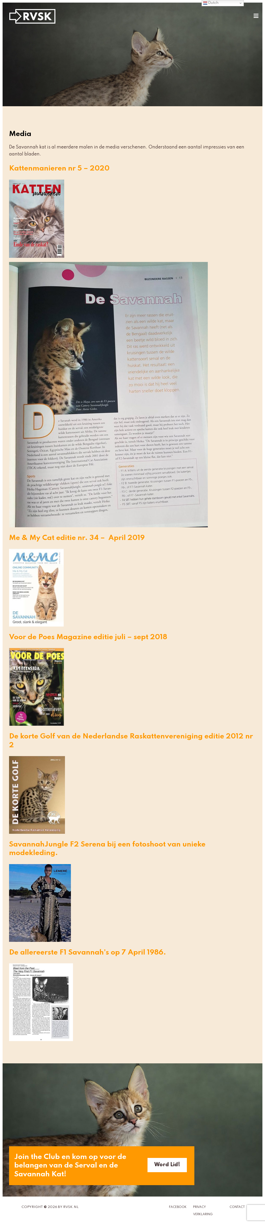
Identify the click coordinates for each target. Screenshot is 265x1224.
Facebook (178, 1207)
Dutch (210, 3)
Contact (237, 1207)
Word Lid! (167, 1165)
